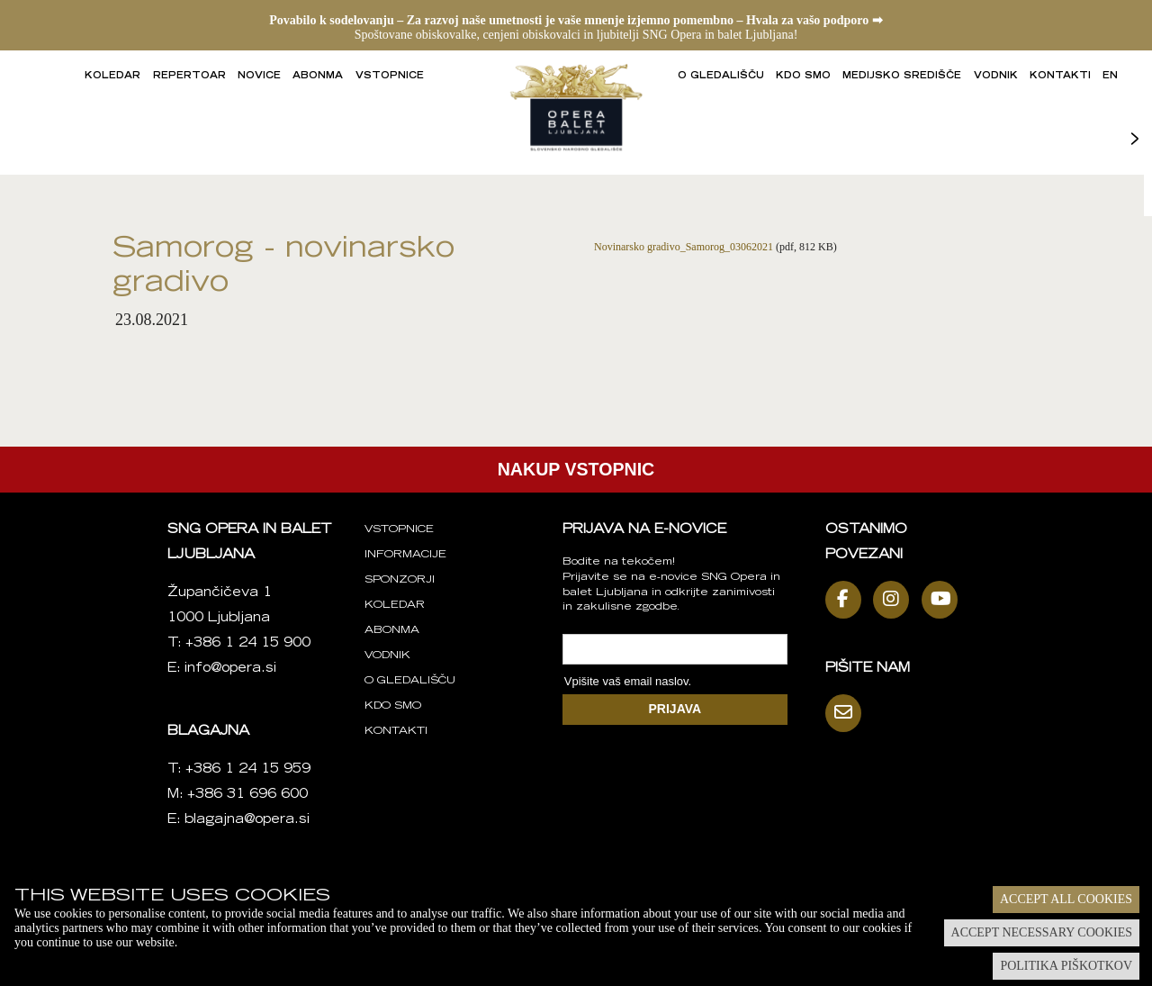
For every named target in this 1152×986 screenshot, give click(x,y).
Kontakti (1060, 76)
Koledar (112, 76)
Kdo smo (803, 76)
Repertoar (189, 76)
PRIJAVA (675, 708)
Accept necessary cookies (1041, 932)
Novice (259, 76)
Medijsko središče (901, 76)
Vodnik (996, 76)
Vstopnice (390, 76)
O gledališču (721, 76)
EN (1110, 76)
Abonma (317, 76)
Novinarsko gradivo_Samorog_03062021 (683, 246)
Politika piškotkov (1066, 965)
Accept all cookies (1066, 899)
